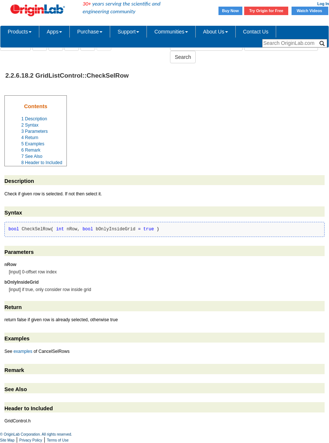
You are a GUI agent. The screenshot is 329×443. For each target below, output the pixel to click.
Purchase (89, 32)
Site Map (7, 440)
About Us (215, 32)
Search (183, 57)
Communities (171, 32)
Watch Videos (310, 10)
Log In (323, 3)
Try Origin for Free (266, 10)
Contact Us (255, 32)
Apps (54, 32)
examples (23, 351)
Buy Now (230, 10)
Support (128, 32)
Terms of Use (58, 440)
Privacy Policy (30, 440)
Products (20, 32)
